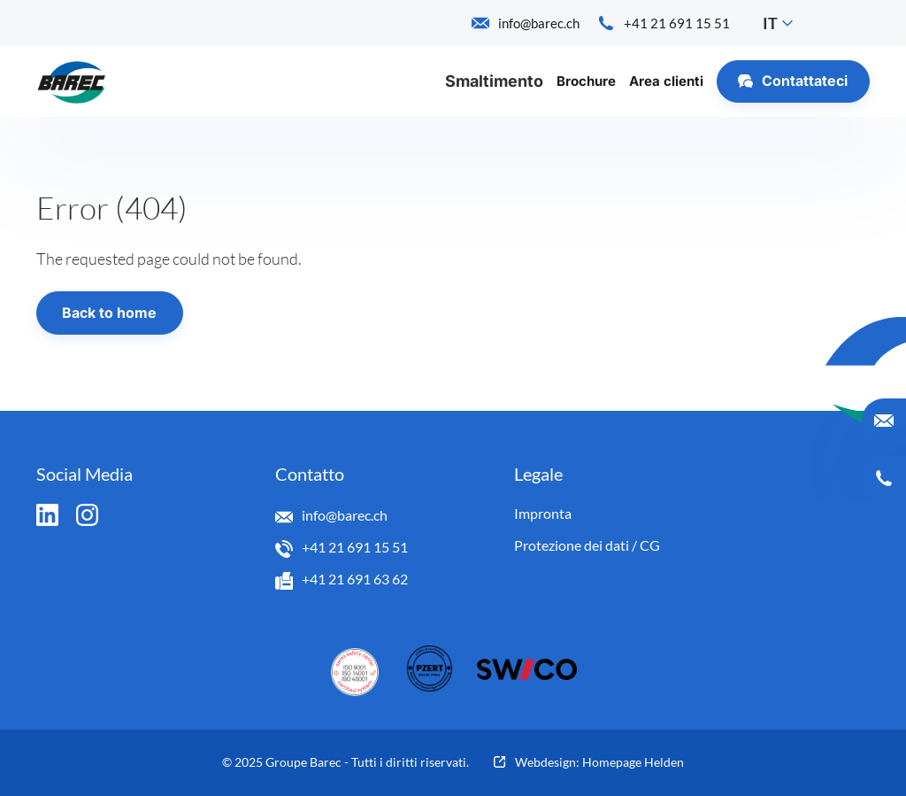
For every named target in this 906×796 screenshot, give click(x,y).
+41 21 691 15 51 (355, 546)
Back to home (109, 313)
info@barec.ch (345, 514)
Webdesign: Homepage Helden (599, 761)
